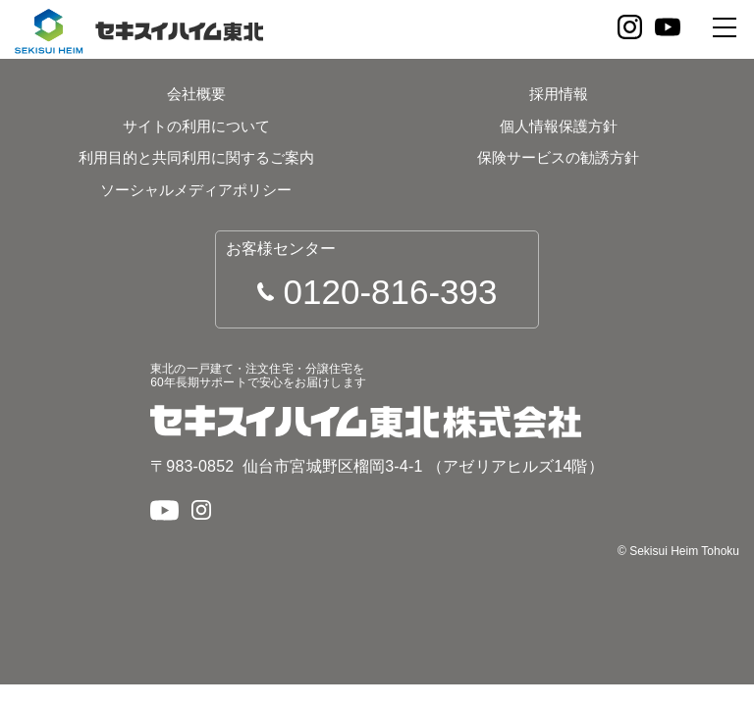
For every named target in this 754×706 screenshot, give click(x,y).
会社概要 (196, 93)
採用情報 (558, 93)
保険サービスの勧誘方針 (558, 157)
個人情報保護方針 (559, 126)
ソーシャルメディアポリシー (196, 189)
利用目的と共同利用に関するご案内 (196, 157)
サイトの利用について (196, 126)
